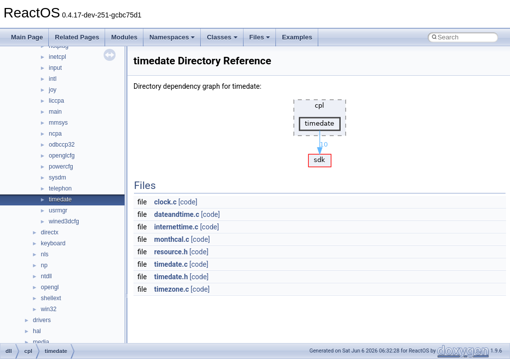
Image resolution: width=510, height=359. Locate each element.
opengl (50, 287)
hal (37, 331)
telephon (60, 188)
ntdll (46, 276)
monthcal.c (171, 239)
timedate (60, 199)
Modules (124, 37)
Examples (297, 37)
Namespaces (172, 37)
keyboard (53, 243)
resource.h (171, 252)
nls (44, 254)
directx (49, 232)
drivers (42, 320)
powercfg (61, 166)
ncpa (55, 133)
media (41, 342)
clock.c (165, 202)
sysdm (57, 177)
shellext (51, 298)
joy (52, 89)
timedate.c (171, 264)
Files (260, 37)
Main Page (27, 37)
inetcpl (57, 56)
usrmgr (58, 210)
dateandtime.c (176, 214)
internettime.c (176, 227)
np (44, 265)
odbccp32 (62, 144)
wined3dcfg (64, 221)
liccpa (56, 100)
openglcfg (62, 155)
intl (52, 78)
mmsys (58, 122)
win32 (48, 309)
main (55, 111)
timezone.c (171, 289)
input (55, 67)
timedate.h (171, 277)
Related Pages (77, 37)
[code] (187, 202)
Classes (222, 37)
